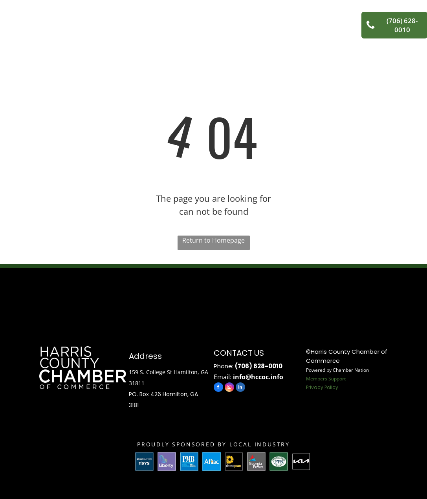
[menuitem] (118, 19)
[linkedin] (240, 388)
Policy (331, 387)
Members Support (326, 378)
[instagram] (229, 388)
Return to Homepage (213, 240)
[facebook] (218, 388)
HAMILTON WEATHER (213, 297)
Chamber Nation (351, 370)
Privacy (314, 387)
